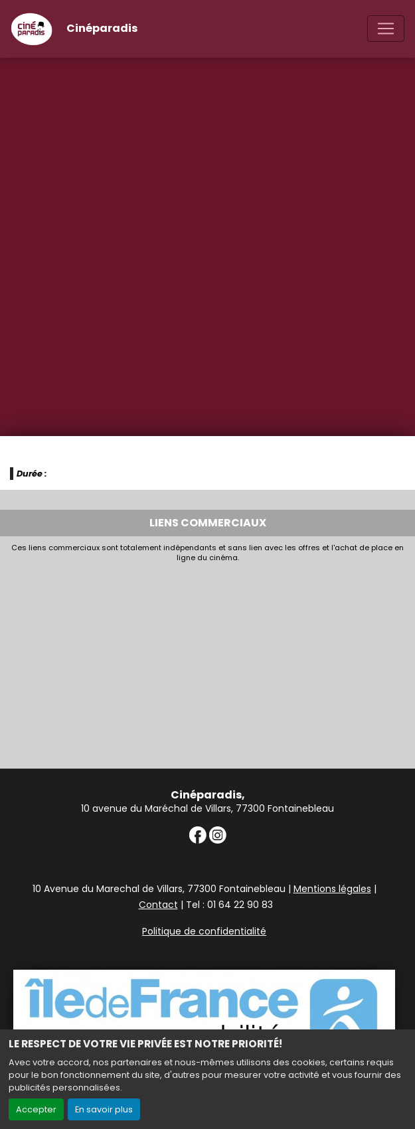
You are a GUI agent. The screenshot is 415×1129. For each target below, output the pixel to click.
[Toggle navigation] (385, 28)
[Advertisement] (207, 662)
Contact (158, 904)
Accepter (36, 1109)
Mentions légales (332, 888)
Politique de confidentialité (204, 931)
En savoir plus (104, 1109)
